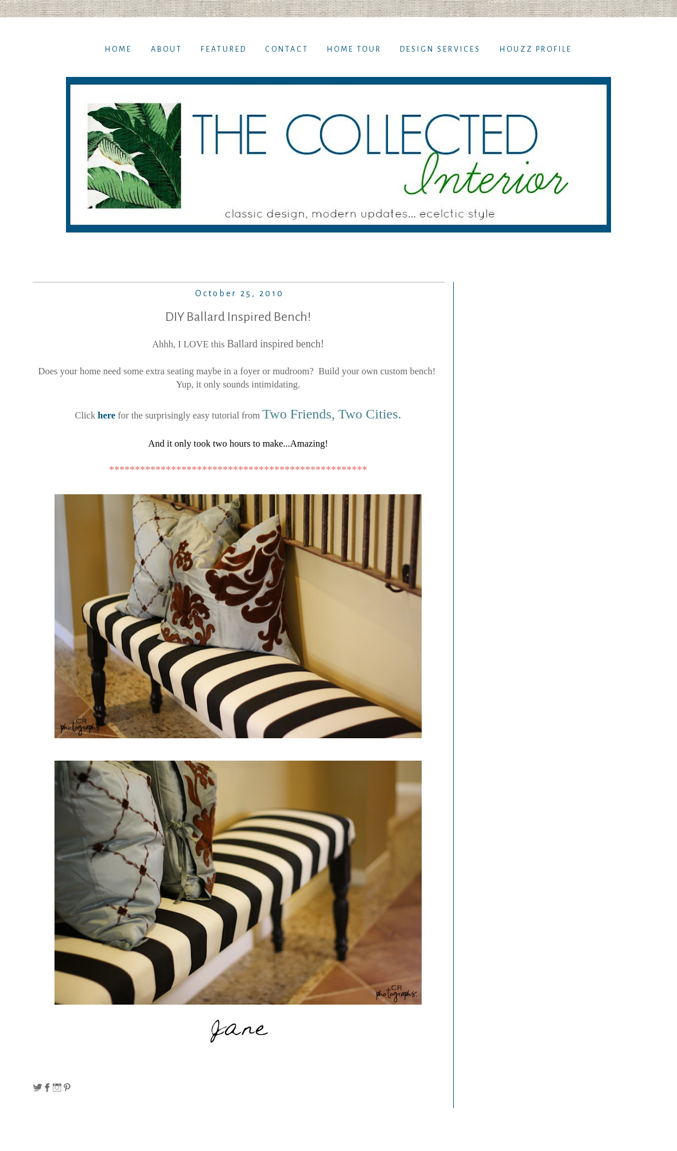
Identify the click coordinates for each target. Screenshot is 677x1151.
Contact (287, 49)
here (105, 415)
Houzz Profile (536, 49)
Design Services (440, 49)
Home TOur (354, 49)
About (166, 49)
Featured (224, 49)
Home (118, 49)
